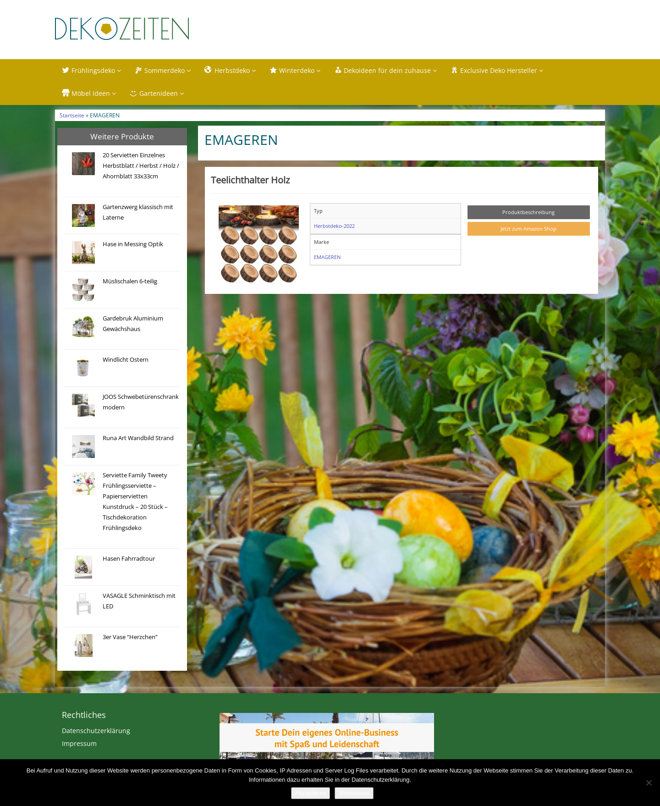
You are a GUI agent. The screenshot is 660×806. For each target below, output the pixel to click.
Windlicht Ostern (125, 360)
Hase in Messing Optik (133, 244)
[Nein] (648, 782)
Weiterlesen (353, 792)
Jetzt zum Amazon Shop (528, 228)
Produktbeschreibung (528, 212)
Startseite (72, 115)
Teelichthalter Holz (250, 179)
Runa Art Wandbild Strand (138, 438)
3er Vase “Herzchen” (130, 637)
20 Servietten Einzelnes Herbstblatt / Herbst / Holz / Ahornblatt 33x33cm (141, 165)
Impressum (79, 743)
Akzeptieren (310, 792)
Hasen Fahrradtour (129, 559)
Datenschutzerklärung (96, 730)
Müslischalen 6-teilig (130, 281)
